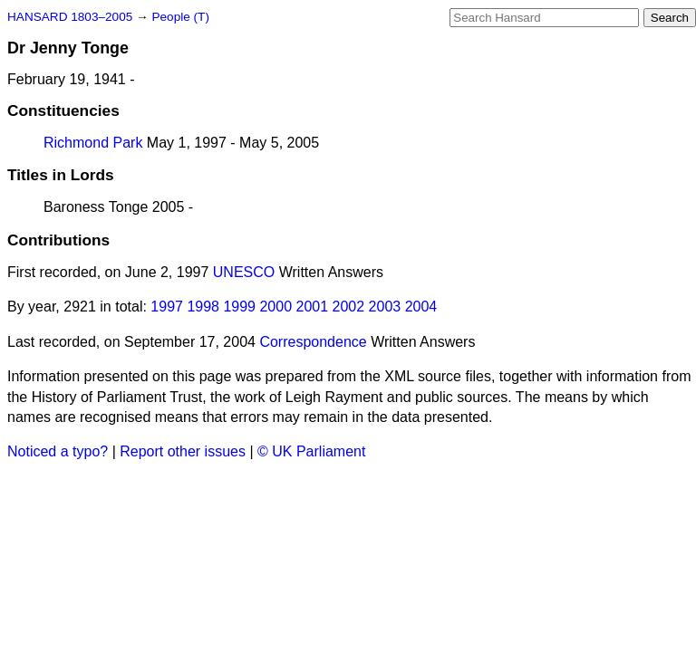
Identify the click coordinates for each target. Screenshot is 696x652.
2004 (421, 306)
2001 (312, 306)
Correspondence (312, 342)
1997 (166, 306)
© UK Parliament (311, 451)
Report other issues (183, 451)
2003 (385, 306)
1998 (203, 306)
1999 (239, 306)
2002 (349, 306)
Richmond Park (93, 142)
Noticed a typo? (57, 451)
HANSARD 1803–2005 (69, 17)
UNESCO (244, 272)
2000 (275, 306)
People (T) (179, 17)
